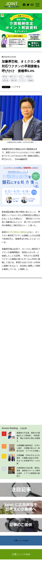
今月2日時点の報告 (16, 232)
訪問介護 (5, 80)
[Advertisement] (21, 351)
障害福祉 (29, 76)
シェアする (15, 87)
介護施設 (30, 80)
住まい (21, 76)
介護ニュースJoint (21, 540)
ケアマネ (22, 80)
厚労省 (5, 76)
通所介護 (13, 80)
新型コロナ (13, 76)
